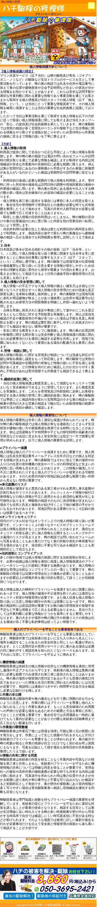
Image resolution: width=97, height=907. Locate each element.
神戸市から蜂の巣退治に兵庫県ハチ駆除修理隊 (35, 8)
